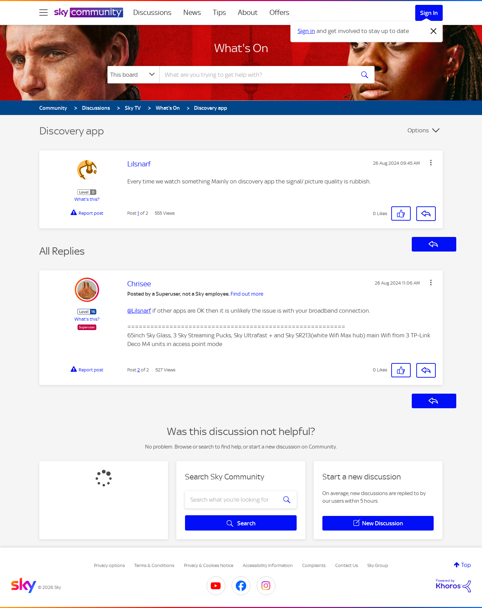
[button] (431, 162)
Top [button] (466, 564)
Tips (219, 12)
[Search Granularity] (133, 74)
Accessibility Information (268, 565)
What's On (241, 48)
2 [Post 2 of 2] (138, 369)
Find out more (247, 294)
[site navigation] (43, 12)
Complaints (314, 565)
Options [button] (418, 130)
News (192, 12)
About (248, 12)
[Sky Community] (88, 12)
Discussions (152, 12)
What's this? (86, 199)
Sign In (429, 12)
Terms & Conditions (154, 565)
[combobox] (256, 74)
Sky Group (377, 565)
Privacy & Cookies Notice (208, 565)
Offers (279, 12)
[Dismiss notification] (433, 31)
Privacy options (109, 565)
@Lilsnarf (139, 310)
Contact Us (346, 565)
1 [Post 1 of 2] (138, 213)
